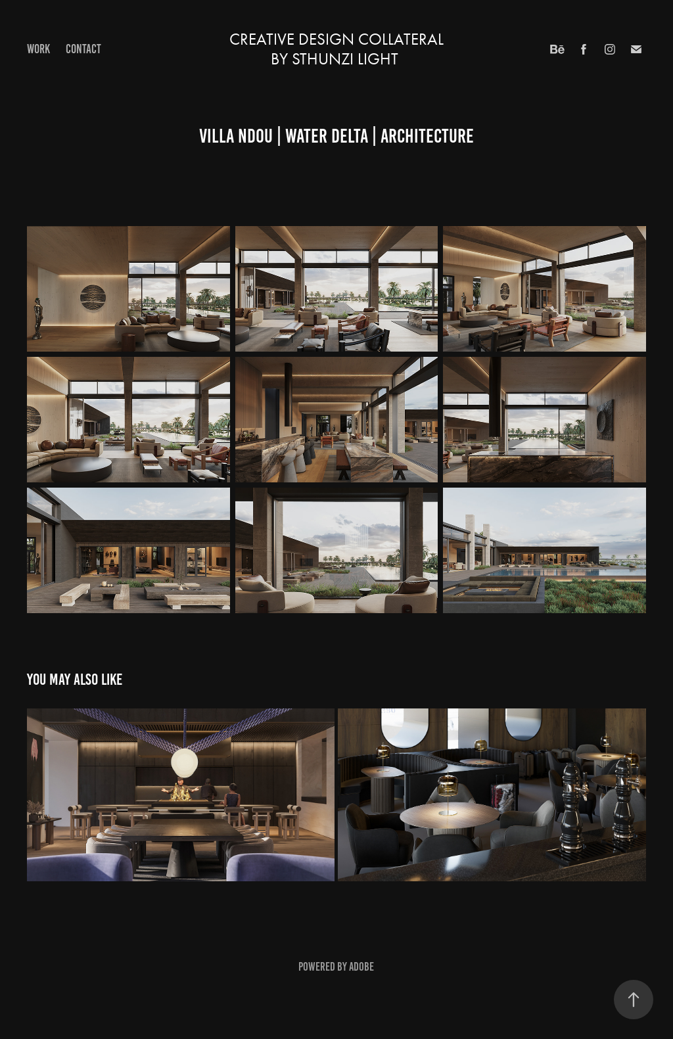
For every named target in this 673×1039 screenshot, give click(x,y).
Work (38, 49)
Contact (83, 49)
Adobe (361, 966)
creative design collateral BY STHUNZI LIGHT (338, 49)
